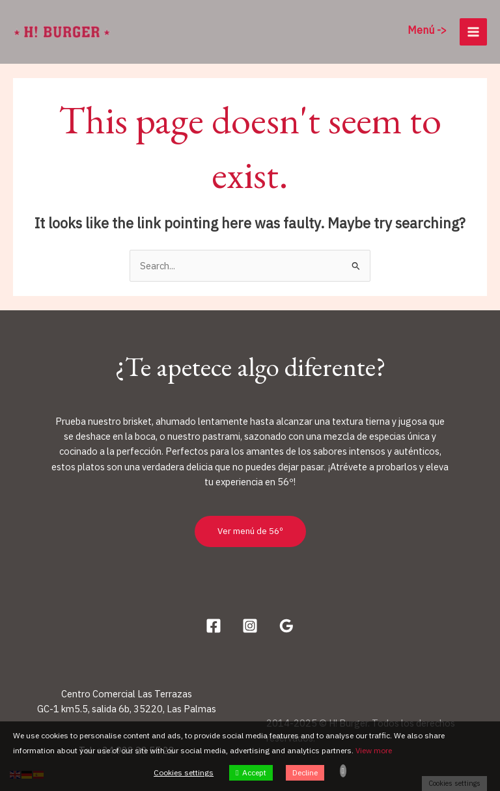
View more (373, 750)
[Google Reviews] (286, 625)
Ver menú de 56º (250, 531)
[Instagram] (250, 625)
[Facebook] (213, 625)
